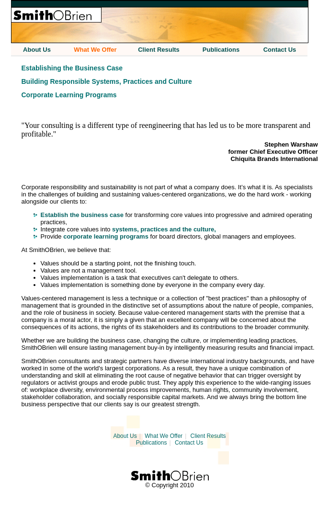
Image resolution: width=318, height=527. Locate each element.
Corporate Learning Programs (69, 95)
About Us (124, 436)
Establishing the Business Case (72, 68)
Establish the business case (82, 214)
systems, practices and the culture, (164, 229)
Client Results (208, 436)
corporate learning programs (105, 236)
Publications (151, 442)
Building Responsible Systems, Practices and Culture (107, 81)
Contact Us (189, 442)
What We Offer (163, 436)
